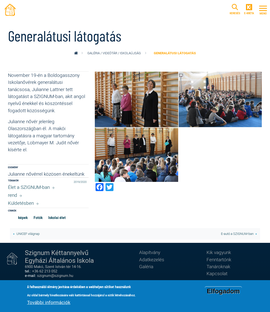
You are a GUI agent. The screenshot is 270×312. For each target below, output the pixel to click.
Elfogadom (223, 291)
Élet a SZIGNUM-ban (29, 187)
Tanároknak (218, 266)
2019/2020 (80, 182)
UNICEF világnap (28, 233)
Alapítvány (149, 252)
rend (12, 195)
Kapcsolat (217, 273)
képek (23, 217)
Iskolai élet (57, 217)
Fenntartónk (219, 259)
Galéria (146, 266)
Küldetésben (21, 203)
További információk (48, 302)
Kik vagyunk (219, 252)
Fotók (38, 217)
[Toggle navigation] (263, 9)
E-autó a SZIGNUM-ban (237, 233)
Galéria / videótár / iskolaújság (114, 53)
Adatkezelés (151, 259)
